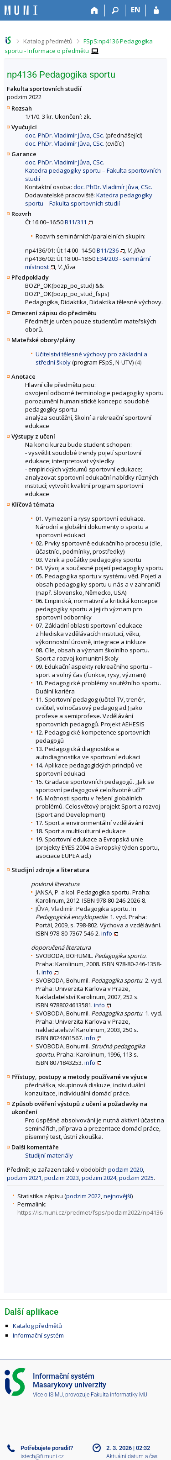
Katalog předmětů (48, 41)
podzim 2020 (125, 1169)
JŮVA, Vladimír (54, 909)
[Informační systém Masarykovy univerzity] (21, 10)
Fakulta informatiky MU (119, 1394)
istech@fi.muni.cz (42, 1456)
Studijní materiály (49, 1155)
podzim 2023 (61, 1178)
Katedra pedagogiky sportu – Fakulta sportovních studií (88, 199)
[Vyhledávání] (115, 10)
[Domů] (94, 10)
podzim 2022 (83, 1196)
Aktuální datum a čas (131, 1456)
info (106, 933)
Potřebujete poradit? (47, 1447)
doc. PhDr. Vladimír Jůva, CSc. (64, 135)
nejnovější (117, 1196)
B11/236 (108, 250)
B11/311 (76, 222)
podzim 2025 (136, 1178)
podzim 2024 (99, 1178)
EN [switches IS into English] (135, 10)
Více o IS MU (48, 1394)
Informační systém (38, 1335)
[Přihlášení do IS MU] (156, 10)
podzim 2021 (24, 1178)
